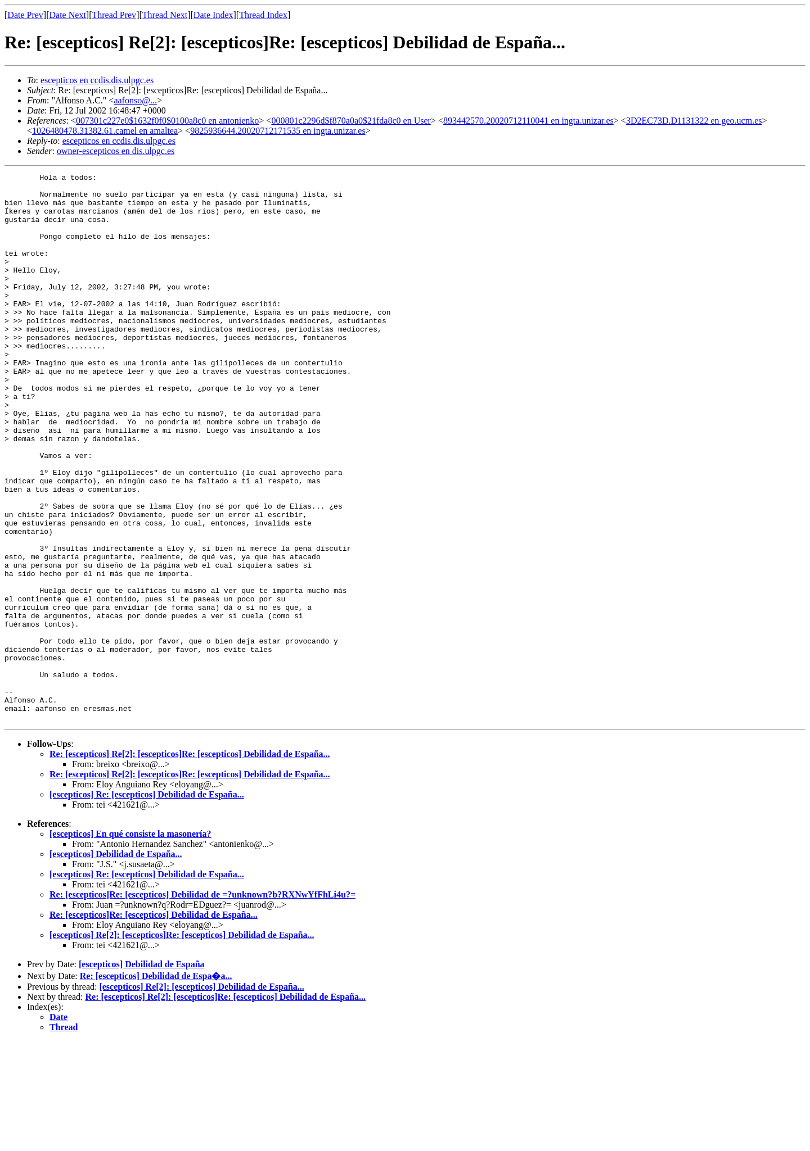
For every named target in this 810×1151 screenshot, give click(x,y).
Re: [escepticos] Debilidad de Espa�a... (156, 1085)
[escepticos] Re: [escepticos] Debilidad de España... (147, 904)
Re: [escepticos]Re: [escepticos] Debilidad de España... (154, 1024)
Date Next (68, 15)
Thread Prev (114, 15)
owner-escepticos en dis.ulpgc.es (115, 151)
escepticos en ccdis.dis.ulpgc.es (97, 80)
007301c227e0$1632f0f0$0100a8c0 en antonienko (167, 120)
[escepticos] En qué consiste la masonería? (131, 943)
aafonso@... (135, 100)
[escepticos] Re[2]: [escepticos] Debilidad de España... (201, 1096)
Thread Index (263, 15)
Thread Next (164, 15)
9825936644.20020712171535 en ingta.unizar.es (278, 130)
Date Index (213, 15)
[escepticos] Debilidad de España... (116, 963)
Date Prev (25, 15)
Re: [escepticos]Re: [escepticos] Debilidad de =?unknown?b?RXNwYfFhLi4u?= (203, 1004)
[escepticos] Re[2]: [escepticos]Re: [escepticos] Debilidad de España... (182, 1044)
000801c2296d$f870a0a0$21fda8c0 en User (350, 120)
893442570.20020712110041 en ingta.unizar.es (528, 120)
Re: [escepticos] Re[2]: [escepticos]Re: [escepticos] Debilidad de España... (190, 863)
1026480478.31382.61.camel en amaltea (105, 130)
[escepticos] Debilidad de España (142, 1074)
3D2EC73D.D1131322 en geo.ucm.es (694, 120)
